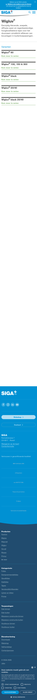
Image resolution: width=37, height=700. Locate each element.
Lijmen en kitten (7, 593)
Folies (3, 571)
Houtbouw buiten (8, 627)
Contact (17, 425)
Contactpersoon (7, 650)
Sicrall (3, 549)
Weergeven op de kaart (10, 444)
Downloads (5, 640)
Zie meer (4, 559)
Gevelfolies (5, 578)
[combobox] (32, 667)
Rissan (3, 553)
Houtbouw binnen (8, 623)
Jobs (3, 663)
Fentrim (4, 534)
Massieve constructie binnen (12, 616)
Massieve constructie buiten (12, 620)
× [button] (35, 667)
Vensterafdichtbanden (9, 589)
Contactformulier (7, 446)
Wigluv (3, 545)
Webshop (17, 417)
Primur (3, 556)
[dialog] (18, 682)
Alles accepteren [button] (10, 692)
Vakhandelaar (6, 647)
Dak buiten (5, 613)
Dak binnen (5, 609)
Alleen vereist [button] (27, 692)
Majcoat (4, 542)
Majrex (4, 538)
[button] (3, 405)
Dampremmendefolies (9, 575)
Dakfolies (4, 582)
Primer (3, 596)
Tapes (3, 586)
